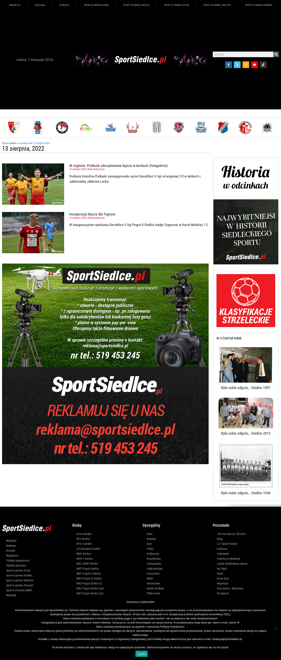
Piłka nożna (153, 593)
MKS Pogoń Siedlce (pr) (89, 593)
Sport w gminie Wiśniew (258, 5)
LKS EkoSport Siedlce (88, 548)
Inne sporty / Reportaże (230, 588)
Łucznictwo (153, 573)
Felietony (222, 548)
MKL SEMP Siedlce (87, 563)
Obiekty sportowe (16, 565)
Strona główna (9, 143)
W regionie (223, 593)
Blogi (220, 539)
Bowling (151, 539)
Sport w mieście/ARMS (96, 5)
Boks (149, 534)
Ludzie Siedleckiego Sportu (232, 563)
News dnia (223, 578)
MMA (150, 578)
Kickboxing (153, 553)
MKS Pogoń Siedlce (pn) (90, 588)
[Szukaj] (276, 54)
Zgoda (141, 653)
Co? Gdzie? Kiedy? (227, 543)
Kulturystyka (154, 563)
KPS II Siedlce (84, 543)
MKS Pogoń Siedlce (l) (89, 583)
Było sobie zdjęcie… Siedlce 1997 (245, 388)
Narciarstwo (153, 583)
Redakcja (14, 5)
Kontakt (10, 550)
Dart (149, 543)
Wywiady (64, 5)
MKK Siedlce (83, 553)
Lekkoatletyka (155, 568)
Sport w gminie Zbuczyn (217, 5)
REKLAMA (40, 5)
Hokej (150, 548)
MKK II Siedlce (84, 558)
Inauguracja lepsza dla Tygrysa (92, 214)
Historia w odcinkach (228, 558)
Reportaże (222, 583)
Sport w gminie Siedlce (136, 5)
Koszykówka (154, 558)
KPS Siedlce (83, 539)
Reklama (11, 545)
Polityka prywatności (17, 560)
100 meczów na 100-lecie (231, 534)
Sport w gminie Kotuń (176, 5)
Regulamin (12, 555)
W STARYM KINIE (229, 338)
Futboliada (223, 553)
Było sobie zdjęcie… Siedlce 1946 (245, 493)
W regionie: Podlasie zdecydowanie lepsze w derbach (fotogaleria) (118, 165)
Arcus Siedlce (84, 534)
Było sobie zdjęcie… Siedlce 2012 (245, 433)
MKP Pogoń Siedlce (87, 568)
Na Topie (222, 568)
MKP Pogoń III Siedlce (89, 578)
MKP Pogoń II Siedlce (88, 573)
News (220, 573)
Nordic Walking (155, 588)
